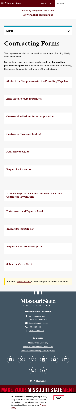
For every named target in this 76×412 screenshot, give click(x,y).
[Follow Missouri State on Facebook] (10, 359)
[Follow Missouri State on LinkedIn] (65, 359)
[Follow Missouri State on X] (21, 359)
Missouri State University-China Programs (38, 350)
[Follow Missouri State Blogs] (32, 370)
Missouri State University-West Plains (38, 346)
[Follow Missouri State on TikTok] (43, 359)
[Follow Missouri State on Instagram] (32, 359)
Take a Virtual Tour (36, 330)
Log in (43, 3)
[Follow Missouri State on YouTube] (54, 359)
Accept (58, 398)
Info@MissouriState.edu (38, 323)
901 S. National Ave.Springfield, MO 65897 (38, 318)
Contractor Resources (38, 15)
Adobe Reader (24, 281)
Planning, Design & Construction (38, 10)
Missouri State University (38, 343)
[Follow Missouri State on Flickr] (43, 370)
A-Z (51, 3)
